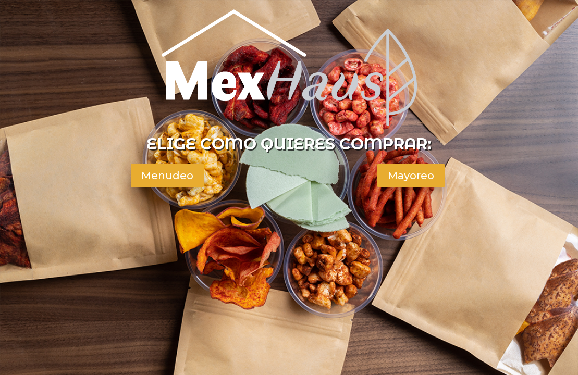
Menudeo (167, 175)
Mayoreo (411, 175)
